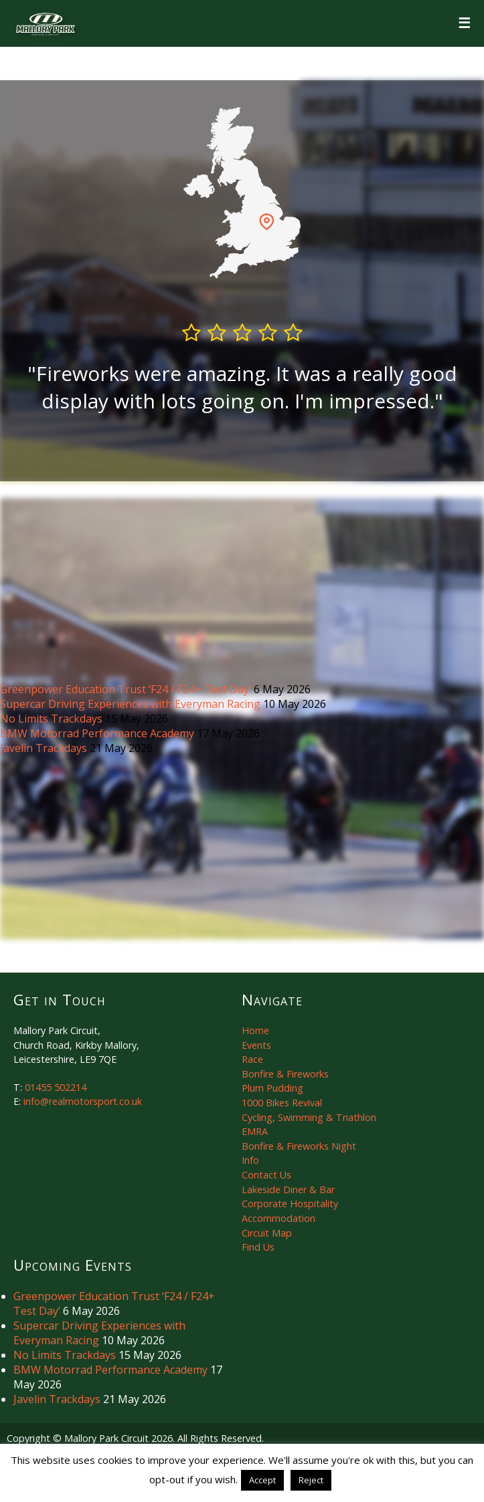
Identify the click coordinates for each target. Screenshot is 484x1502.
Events (256, 1045)
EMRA (255, 1131)
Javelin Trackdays (45, 748)
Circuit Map (267, 1233)
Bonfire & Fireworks (285, 1074)
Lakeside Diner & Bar (288, 1189)
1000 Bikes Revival (282, 1102)
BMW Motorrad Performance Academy (98, 733)
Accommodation (278, 1218)
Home (255, 1030)
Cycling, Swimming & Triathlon (309, 1117)
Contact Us (266, 1174)
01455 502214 (55, 1087)
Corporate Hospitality (290, 1203)
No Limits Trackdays (52, 718)
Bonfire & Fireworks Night (299, 1146)
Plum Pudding (272, 1088)
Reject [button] (311, 1480)
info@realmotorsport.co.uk (82, 1101)
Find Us (258, 1247)
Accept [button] (262, 1480)
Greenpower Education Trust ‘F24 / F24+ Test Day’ (127, 689)
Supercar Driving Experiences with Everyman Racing (131, 704)
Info (250, 1160)
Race (252, 1059)
